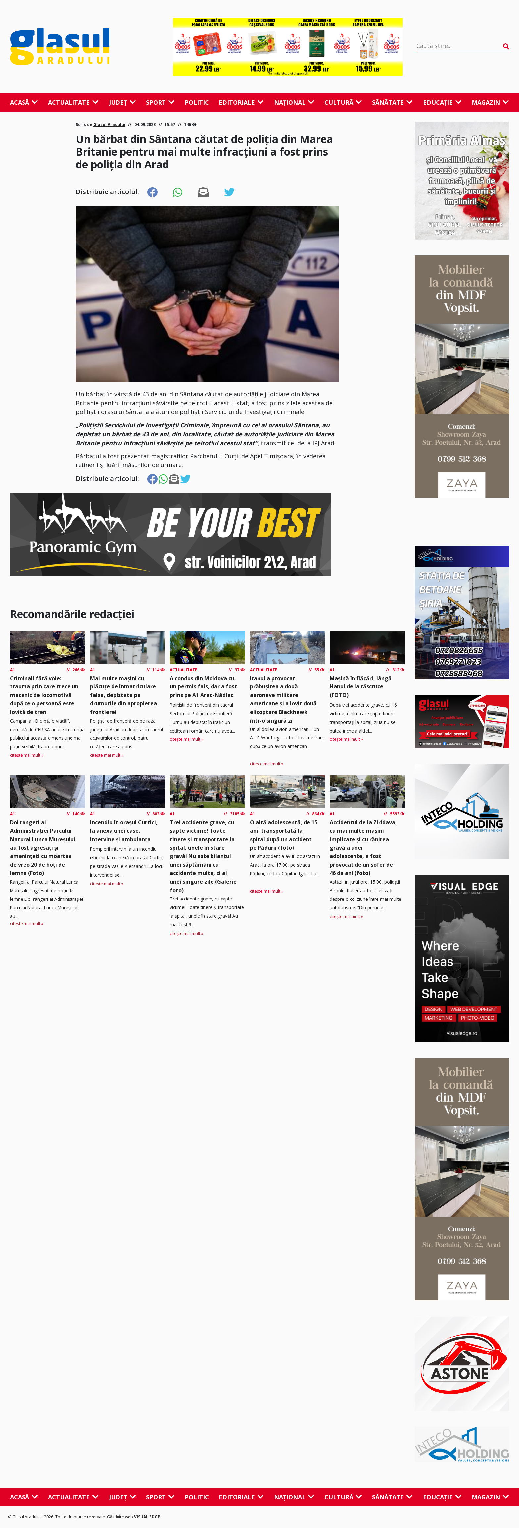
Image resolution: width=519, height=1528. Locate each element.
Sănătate (392, 102)
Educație (442, 102)
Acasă (24, 102)
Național (294, 102)
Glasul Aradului (109, 124)
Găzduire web (120, 1517)
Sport (160, 102)
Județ (122, 102)
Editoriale (241, 102)
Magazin (490, 102)
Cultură (343, 102)
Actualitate (73, 102)
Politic (197, 102)
